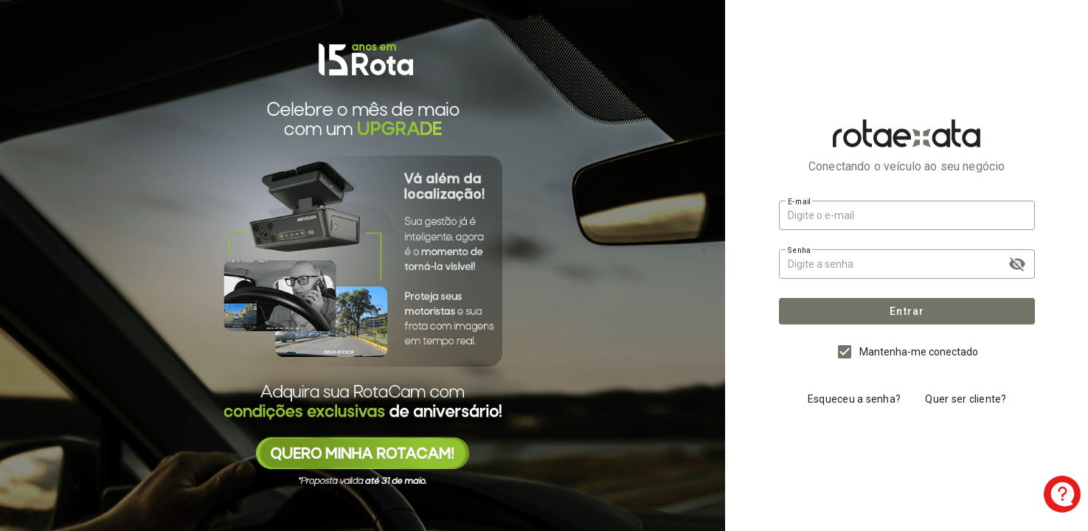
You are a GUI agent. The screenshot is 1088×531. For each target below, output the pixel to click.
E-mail (799, 201)
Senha (799, 250)
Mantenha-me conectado (918, 352)
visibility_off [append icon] (1017, 264)
